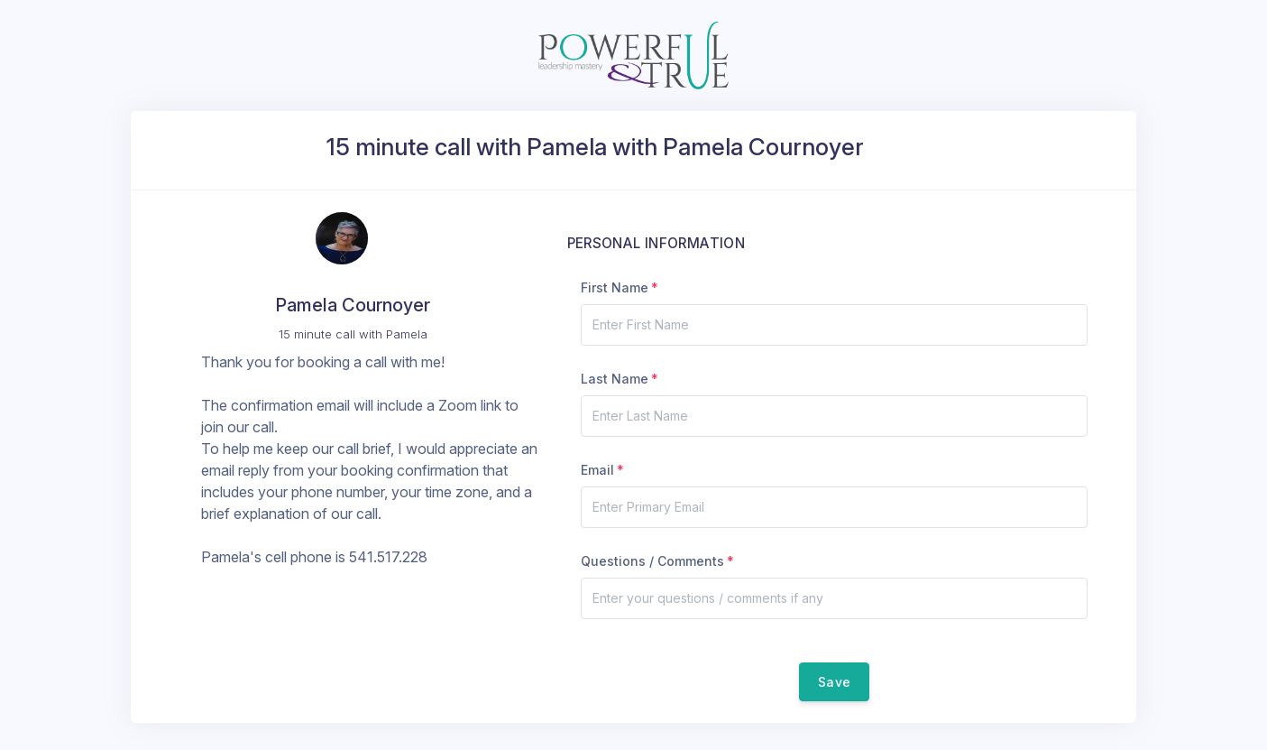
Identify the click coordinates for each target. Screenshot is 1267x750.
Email (597, 469)
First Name (614, 287)
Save (834, 682)
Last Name (614, 378)
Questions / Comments (652, 561)
